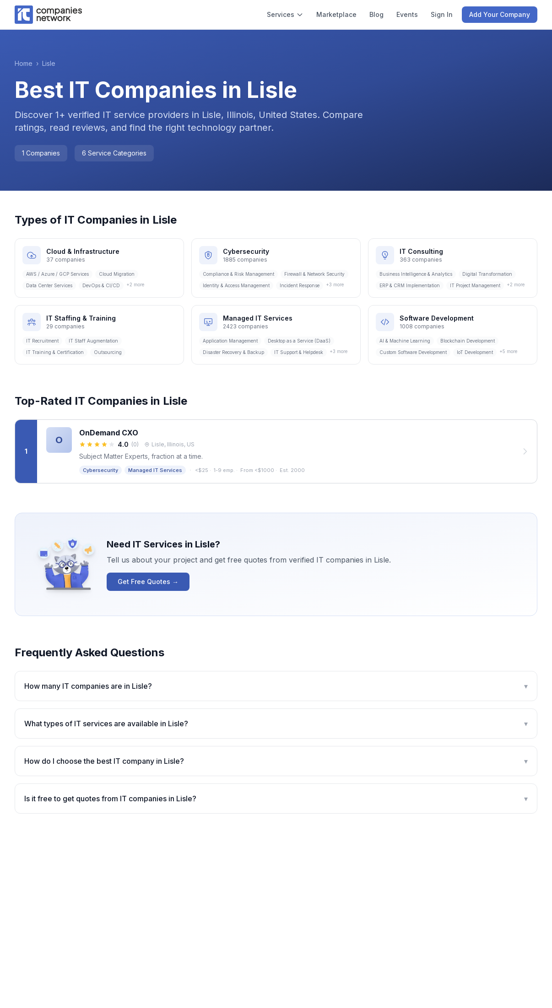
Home (23, 63)
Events (407, 14)
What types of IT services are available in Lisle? (276, 723)
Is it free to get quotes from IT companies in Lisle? (276, 798)
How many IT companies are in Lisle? (276, 686)
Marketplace (336, 14)
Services (285, 14)
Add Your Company (499, 14)
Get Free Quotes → (148, 581)
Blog (376, 14)
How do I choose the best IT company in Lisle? (276, 761)
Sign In (442, 14)
